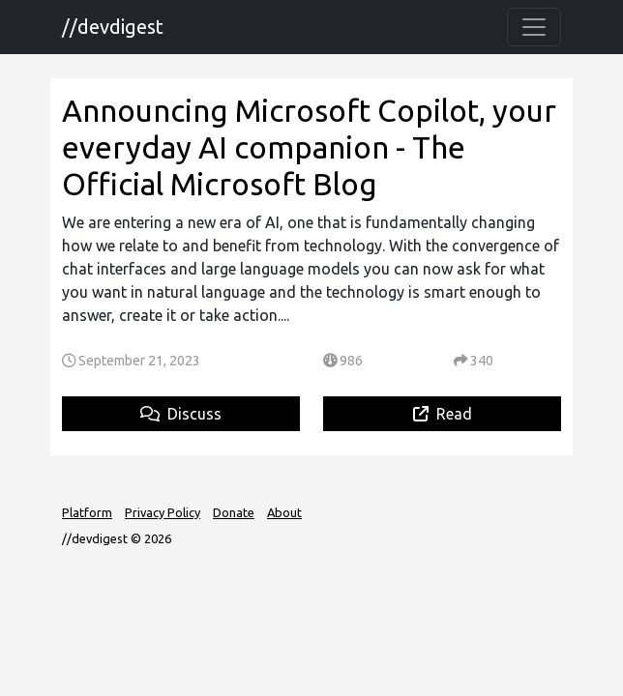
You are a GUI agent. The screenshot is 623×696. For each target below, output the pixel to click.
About (284, 512)
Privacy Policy (162, 512)
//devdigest (112, 26)
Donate (233, 512)
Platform (87, 512)
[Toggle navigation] (534, 27)
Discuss (181, 413)
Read (442, 413)
